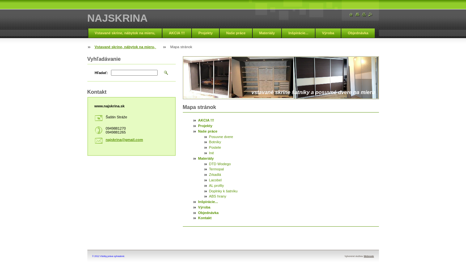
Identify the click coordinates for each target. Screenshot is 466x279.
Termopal (216, 169)
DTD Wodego (220, 164)
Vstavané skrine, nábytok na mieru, (125, 33)
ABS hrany (217, 196)
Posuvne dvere (221, 137)
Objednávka (358, 33)
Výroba (328, 33)
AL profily (216, 186)
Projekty (205, 33)
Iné (211, 153)
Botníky (215, 142)
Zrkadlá (215, 175)
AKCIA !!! (177, 33)
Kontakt (205, 218)
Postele (215, 147)
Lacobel (215, 180)
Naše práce (236, 33)
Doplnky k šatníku (223, 191)
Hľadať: (101, 73)
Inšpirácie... (298, 33)
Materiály (267, 33)
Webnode (369, 256)
